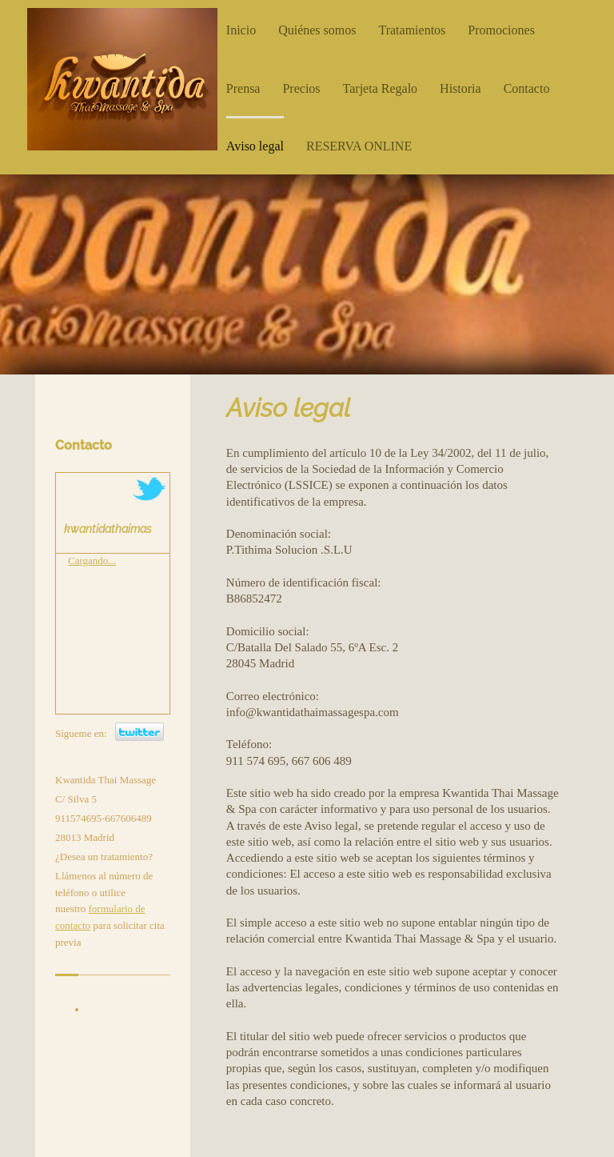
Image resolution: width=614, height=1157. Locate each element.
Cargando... (92, 560)
